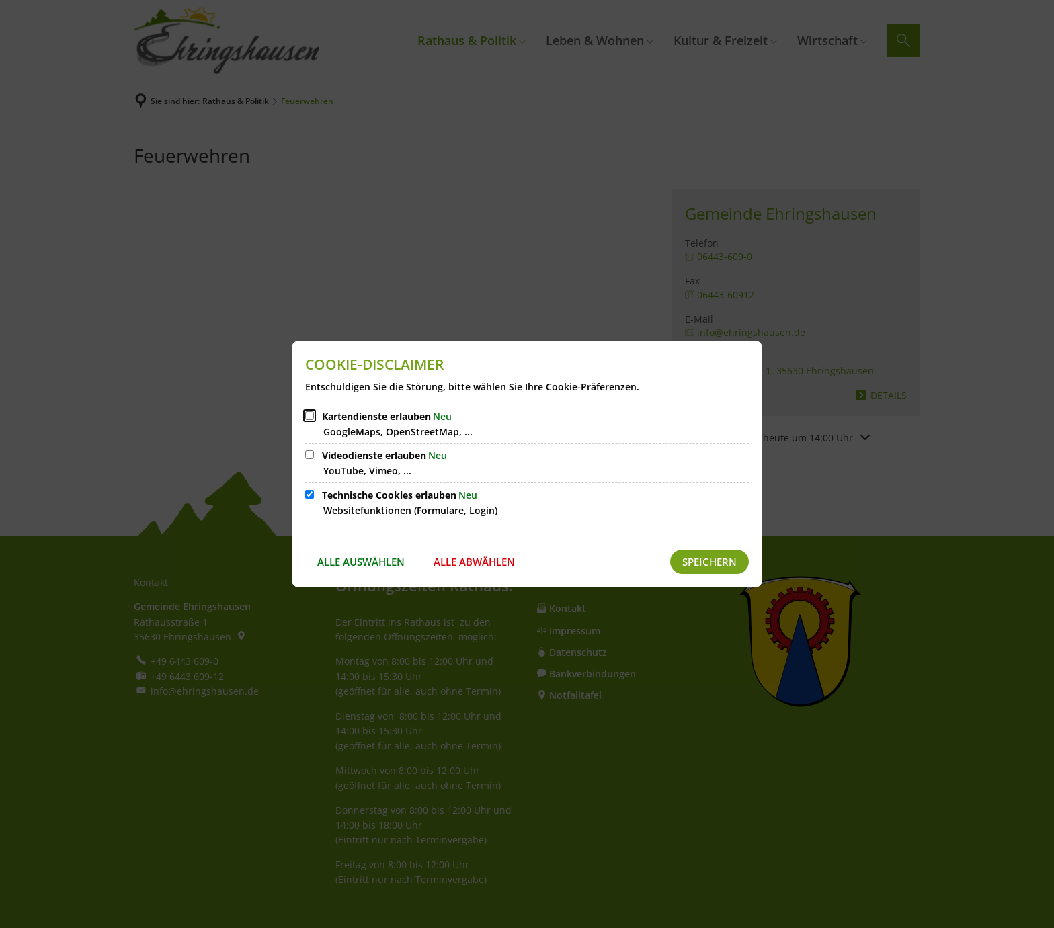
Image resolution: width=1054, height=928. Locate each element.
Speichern (709, 561)
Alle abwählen (474, 561)
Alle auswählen (361, 561)
